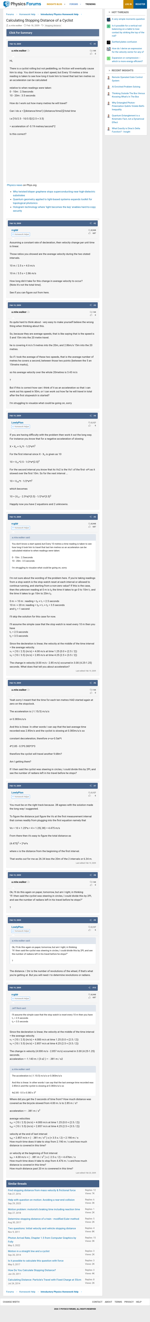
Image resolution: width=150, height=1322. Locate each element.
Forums (73, 4)
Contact (94, 1303)
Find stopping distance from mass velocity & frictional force (42, 1191)
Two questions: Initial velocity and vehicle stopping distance (42, 1229)
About (105, 1303)
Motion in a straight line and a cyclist (29, 1252)
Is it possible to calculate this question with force (35, 1261)
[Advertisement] (53, 159)
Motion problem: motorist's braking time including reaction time (44, 1210)
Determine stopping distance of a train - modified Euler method (43, 1219)
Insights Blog (54, 4)
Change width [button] (14, 1303)
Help (136, 1303)
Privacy (126, 1303)
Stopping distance (53, 27)
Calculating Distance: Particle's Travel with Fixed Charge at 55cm (44, 1280)
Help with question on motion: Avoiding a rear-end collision (41, 1200)
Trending (90, 4)
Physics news (14, 186)
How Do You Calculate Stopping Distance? (32, 1271)
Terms (115, 1303)
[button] (65, 4)
